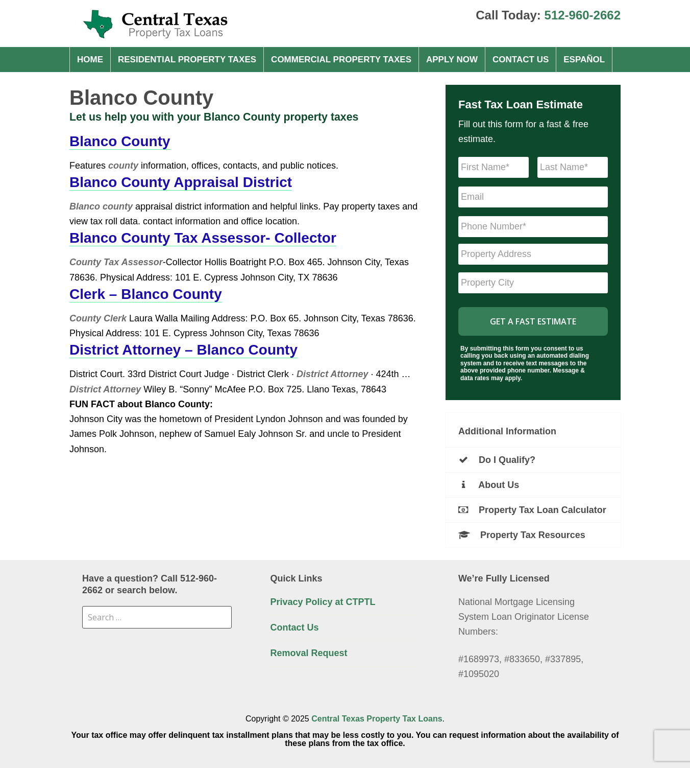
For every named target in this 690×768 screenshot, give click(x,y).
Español (584, 59)
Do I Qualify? (496, 460)
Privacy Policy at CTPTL (322, 602)
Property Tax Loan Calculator (532, 510)
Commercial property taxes (341, 59)
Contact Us (520, 59)
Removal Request (308, 653)
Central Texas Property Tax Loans (376, 718)
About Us (488, 485)
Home (90, 59)
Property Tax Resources (521, 535)
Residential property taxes (187, 59)
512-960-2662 (583, 15)
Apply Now (452, 59)
